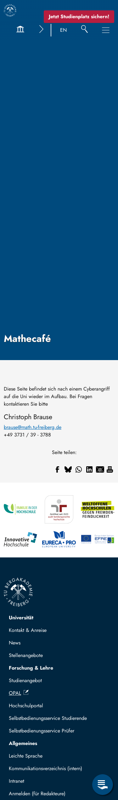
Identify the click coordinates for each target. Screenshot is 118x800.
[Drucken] (110, 469)
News (14, 642)
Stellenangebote (26, 655)
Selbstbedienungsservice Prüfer (41, 730)
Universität (21, 617)
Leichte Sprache (25, 755)
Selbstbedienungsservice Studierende (48, 718)
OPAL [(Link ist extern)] (19, 693)
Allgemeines (23, 743)
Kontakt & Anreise (28, 630)
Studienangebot (25, 680)
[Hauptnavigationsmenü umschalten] (105, 30)
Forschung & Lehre (31, 667)
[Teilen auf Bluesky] (68, 469)
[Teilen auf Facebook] (57, 469)
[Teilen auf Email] (100, 469)
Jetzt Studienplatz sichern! (79, 16)
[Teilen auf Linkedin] (89, 469)
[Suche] (84, 30)
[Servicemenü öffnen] (102, 784)
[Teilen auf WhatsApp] (79, 469)
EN (63, 30)
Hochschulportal (26, 705)
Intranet (16, 781)
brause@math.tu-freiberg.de (32, 427)
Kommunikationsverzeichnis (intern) (45, 768)
